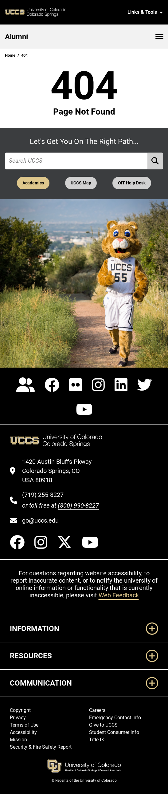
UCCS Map (81, 183)
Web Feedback (119, 595)
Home (10, 55)
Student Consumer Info (114, 732)
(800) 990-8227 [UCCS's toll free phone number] (78, 505)
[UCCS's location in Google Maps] (60, 471)
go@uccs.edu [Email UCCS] (40, 520)
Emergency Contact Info (115, 717)
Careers (97, 710)
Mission (18, 740)
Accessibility (23, 732)
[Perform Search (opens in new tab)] (155, 161)
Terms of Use (24, 725)
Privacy (18, 717)
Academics (33, 183)
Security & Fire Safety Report (41, 747)
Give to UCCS (103, 725)
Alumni (16, 36)
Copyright (20, 710)
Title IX (96, 740)
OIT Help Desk (132, 183)
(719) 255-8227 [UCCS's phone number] (43, 494)
